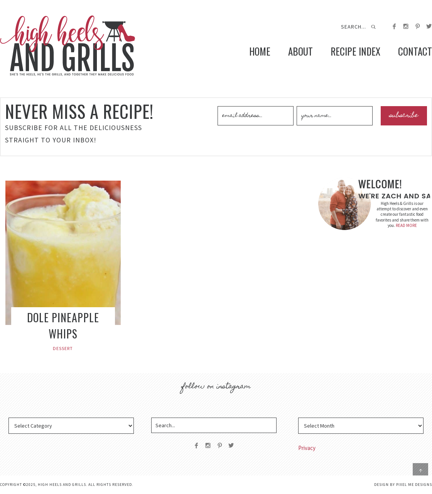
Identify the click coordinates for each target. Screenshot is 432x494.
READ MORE (406, 225)
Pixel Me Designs (414, 484)
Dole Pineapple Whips (63, 326)
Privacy (307, 448)
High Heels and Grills (67, 45)
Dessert (63, 348)
